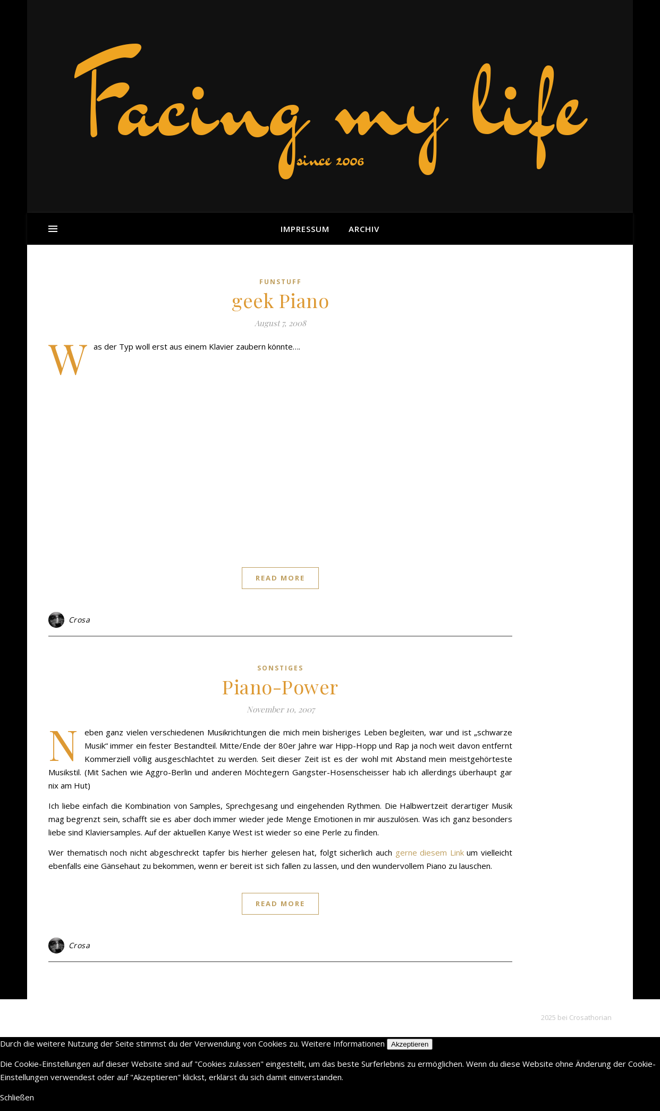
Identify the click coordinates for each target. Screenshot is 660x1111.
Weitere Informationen (343, 1043)
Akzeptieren (409, 1044)
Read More (280, 578)
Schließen (17, 1097)
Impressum (305, 228)
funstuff (280, 281)
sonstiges (280, 668)
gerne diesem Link (429, 852)
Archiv (364, 228)
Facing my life (330, 101)
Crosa (79, 620)
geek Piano (280, 300)
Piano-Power (280, 686)
